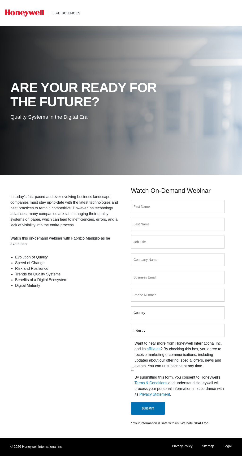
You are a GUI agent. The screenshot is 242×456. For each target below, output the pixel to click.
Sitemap (208, 446)
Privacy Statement (154, 394)
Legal (228, 446)
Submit (148, 408)
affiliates (153, 349)
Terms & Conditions (150, 383)
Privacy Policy (182, 446)
